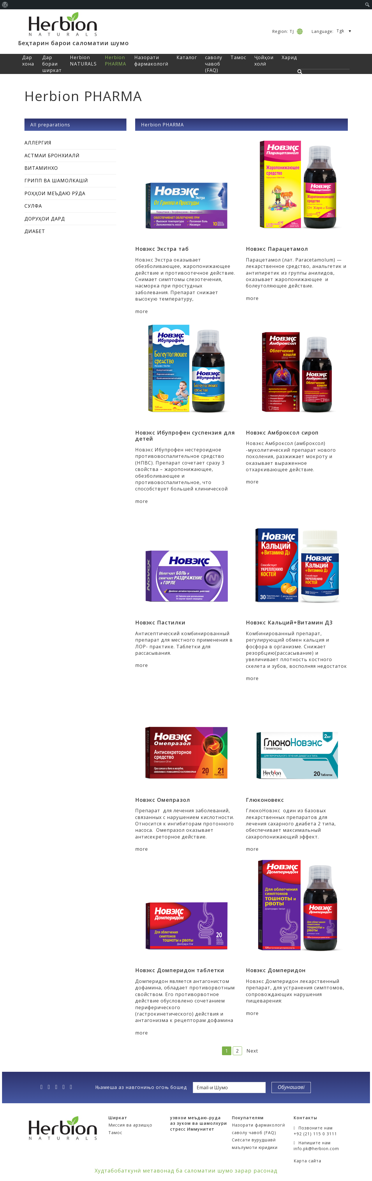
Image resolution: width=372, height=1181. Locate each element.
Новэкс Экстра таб (162, 248)
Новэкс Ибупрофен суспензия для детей (185, 435)
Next (252, 1051)
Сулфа (33, 206)
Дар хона (28, 60)
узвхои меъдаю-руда (195, 1117)
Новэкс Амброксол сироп (282, 432)
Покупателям (248, 1117)
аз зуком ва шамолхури (198, 1123)
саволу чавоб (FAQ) (213, 64)
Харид (289, 57)
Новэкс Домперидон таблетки (179, 970)
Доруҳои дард (44, 219)
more (141, 311)
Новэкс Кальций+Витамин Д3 (289, 622)
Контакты (305, 1117)
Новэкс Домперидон (276, 970)
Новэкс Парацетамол (277, 248)
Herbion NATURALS (83, 60)
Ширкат (117, 1117)
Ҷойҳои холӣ (264, 60)
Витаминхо (41, 168)
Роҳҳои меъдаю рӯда (54, 193)
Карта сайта (307, 1161)
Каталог (187, 57)
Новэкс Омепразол (162, 799)
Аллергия (38, 143)
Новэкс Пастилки (160, 622)
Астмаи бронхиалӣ (52, 155)
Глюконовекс (265, 799)
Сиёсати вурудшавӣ (254, 1140)
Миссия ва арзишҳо (130, 1125)
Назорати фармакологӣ (151, 60)
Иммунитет (200, 1129)
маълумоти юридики (255, 1147)
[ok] (73, 1087)
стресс (178, 1129)
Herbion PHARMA (115, 60)
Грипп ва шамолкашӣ (56, 180)
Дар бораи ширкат (52, 64)
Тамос (238, 57)
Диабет (34, 231)
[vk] (65, 1087)
